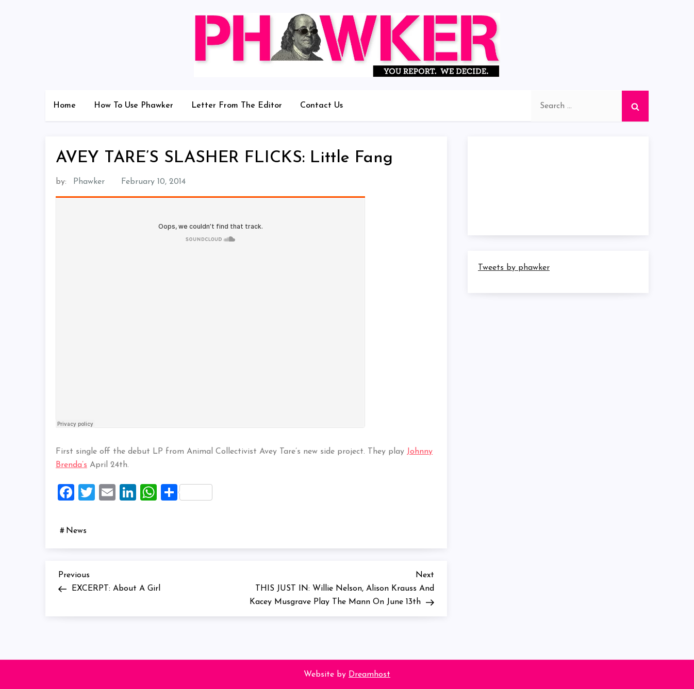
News (76, 531)
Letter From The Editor (236, 105)
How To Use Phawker (133, 105)
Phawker (89, 182)
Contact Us (321, 105)
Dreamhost (369, 674)
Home (64, 105)
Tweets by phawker (514, 268)
